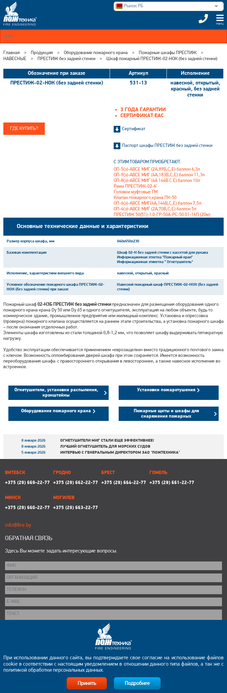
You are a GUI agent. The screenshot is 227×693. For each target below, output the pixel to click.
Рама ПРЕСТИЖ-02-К (135, 186)
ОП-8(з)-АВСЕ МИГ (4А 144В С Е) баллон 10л (157, 180)
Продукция (42, 52)
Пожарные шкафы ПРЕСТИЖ (168, 52)
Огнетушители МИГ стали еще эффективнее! (107, 441)
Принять (87, 683)
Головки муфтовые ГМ (135, 192)
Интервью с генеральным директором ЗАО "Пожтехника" (120, 453)
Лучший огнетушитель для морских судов (105, 447)
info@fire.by (18, 525)
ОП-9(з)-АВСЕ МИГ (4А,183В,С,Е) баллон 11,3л (159, 175)
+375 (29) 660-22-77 (27, 507)
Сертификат (133, 129)
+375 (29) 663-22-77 (75, 507)
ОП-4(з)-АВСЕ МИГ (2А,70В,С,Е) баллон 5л (155, 209)
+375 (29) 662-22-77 (75, 482)
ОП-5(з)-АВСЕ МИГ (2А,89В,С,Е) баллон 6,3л (157, 169)
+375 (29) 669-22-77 (27, 482)
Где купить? (24, 128)
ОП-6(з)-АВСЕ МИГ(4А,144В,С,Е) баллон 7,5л (157, 203)
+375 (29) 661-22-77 (171, 482)
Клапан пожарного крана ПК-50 (145, 197)
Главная (11, 52)
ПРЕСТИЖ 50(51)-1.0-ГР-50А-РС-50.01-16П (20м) (162, 214)
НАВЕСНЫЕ (14, 58)
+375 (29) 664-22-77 (123, 482)
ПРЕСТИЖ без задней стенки (66, 58)
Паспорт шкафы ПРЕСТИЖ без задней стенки (167, 145)
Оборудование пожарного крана (96, 52)
